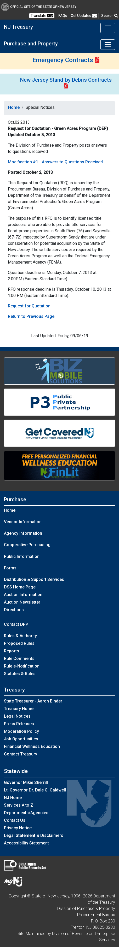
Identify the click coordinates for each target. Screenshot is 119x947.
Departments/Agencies (26, 812)
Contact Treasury (20, 754)
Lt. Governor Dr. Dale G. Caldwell (35, 790)
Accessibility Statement (26, 843)
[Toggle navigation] (107, 28)
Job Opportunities (21, 738)
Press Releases (19, 723)
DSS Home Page (20, 587)
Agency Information (23, 533)
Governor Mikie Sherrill (26, 782)
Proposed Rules (19, 643)
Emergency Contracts (62, 60)
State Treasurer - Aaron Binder (33, 701)
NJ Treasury (18, 27)
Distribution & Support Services (34, 579)
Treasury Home (18, 708)
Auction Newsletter (22, 602)
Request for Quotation (29, 305)
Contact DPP (16, 624)
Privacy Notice (18, 827)
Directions (14, 609)
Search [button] (109, 16)
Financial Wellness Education (32, 746)
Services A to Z (18, 805)
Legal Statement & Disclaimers (33, 835)
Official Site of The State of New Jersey (38, 7)
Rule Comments (19, 658)
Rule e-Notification (21, 666)
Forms (10, 567)
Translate (42, 15)
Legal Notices (17, 716)
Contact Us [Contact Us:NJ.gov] (14, 820)
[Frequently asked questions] (62, 16)
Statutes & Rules (20, 673)
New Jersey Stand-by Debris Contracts (66, 80)
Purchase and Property (31, 43)
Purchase (15, 499)
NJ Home (13, 797)
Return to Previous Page (31, 316)
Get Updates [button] (84, 16)
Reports (11, 650)
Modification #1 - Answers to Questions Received (55, 161)
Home (14, 107)
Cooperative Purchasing (27, 544)
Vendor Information (23, 521)
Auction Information (23, 594)
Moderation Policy (21, 731)
